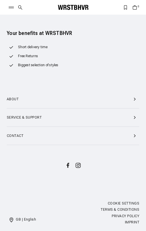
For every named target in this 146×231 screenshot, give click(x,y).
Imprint (132, 222)
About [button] (73, 99)
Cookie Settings (123, 203)
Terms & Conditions (120, 210)
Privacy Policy (125, 216)
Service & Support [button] (73, 117)
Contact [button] (73, 135)
